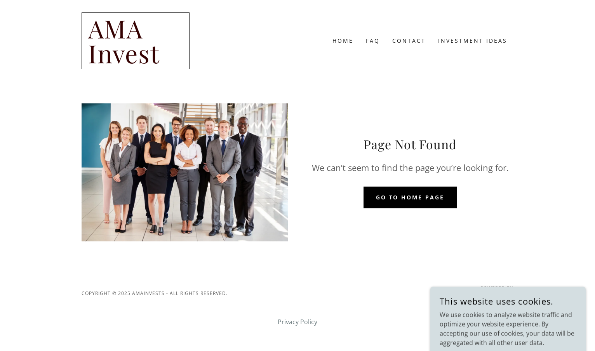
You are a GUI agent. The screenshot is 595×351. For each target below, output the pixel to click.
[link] (136, 61)
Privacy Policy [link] (297, 322)
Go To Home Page (410, 197)
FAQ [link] (373, 40)
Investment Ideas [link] (472, 40)
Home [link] (342, 40)
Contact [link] (409, 40)
